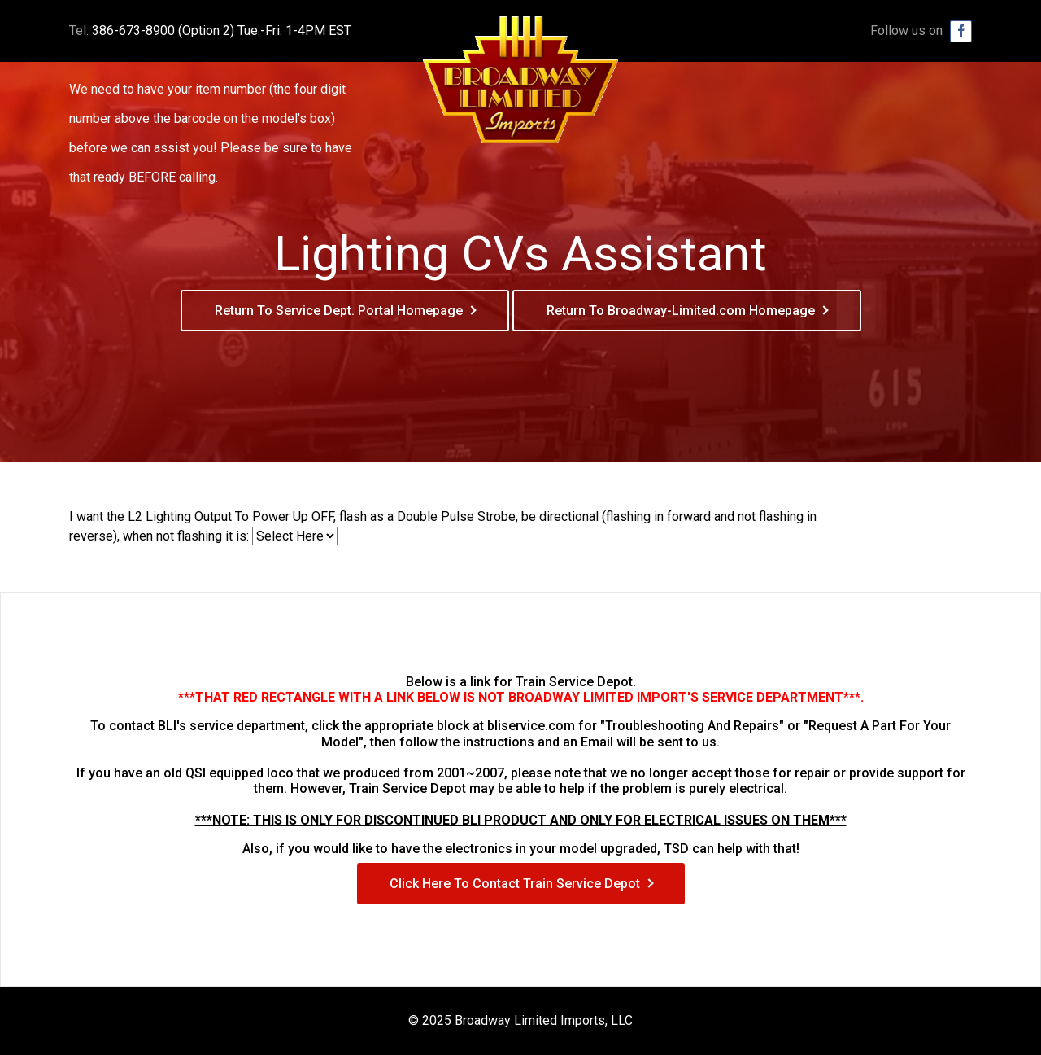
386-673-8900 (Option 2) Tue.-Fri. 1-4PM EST (221, 30)
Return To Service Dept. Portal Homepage (339, 310)
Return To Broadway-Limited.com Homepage (681, 310)
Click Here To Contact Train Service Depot (515, 883)
